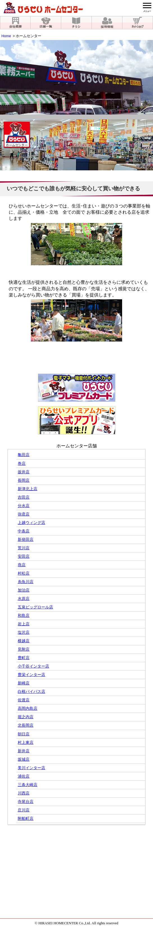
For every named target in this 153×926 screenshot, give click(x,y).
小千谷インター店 (33, 666)
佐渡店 (23, 700)
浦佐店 (23, 776)
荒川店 (23, 548)
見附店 (23, 649)
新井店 (23, 751)
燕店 (22, 565)
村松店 (23, 573)
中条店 (23, 531)
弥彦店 (23, 514)
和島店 (23, 615)
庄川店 (23, 810)
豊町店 (23, 658)
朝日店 (23, 734)
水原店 (23, 599)
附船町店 (25, 818)
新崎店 (23, 683)
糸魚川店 (25, 582)
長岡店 (23, 480)
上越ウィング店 (31, 523)
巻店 (22, 463)
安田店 (23, 556)
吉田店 (23, 497)
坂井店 (23, 472)
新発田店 (25, 539)
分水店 (23, 506)
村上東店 (25, 742)
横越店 (23, 641)
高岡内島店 (27, 708)
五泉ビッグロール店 (35, 607)
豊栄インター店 (31, 675)
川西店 (23, 793)
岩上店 (23, 624)
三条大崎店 (27, 785)
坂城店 (23, 759)
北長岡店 (25, 725)
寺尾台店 (25, 802)
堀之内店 (25, 717)
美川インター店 (31, 768)
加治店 (23, 590)
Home (6, 36)
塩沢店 (23, 632)
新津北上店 (27, 489)
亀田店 (23, 455)
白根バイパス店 (31, 692)
